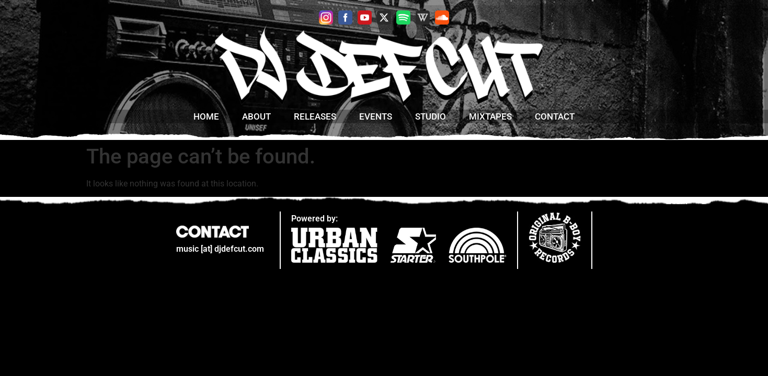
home (206, 116)
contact (555, 116)
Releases (315, 116)
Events (375, 116)
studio (430, 116)
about (256, 116)
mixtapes (490, 116)
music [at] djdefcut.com (220, 249)
